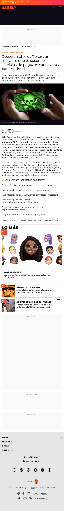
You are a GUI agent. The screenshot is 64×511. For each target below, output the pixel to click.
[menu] (60, 7)
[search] (54, 7)
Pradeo (53, 165)
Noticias (15, 47)
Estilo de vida (25, 47)
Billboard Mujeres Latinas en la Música (15, 1)
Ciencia (35, 47)
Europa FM (6, 47)
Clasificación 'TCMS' (9, 3)
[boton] (47, 438)
